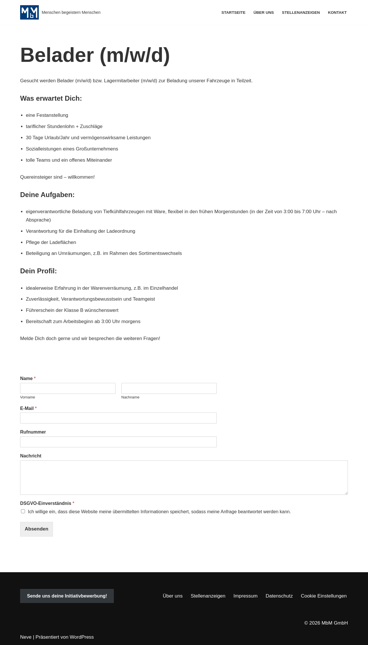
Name (28, 378)
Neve (26, 637)
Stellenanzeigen (301, 12)
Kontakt (337, 12)
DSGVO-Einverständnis (47, 503)
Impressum (245, 596)
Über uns (263, 12)
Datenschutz (279, 596)
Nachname (130, 397)
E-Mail (28, 408)
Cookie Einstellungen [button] (324, 596)
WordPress (82, 637)
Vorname (27, 397)
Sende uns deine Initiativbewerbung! (67, 596)
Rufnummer (33, 432)
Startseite (233, 12)
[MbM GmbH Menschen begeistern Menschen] (60, 12)
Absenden (36, 529)
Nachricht (30, 455)
